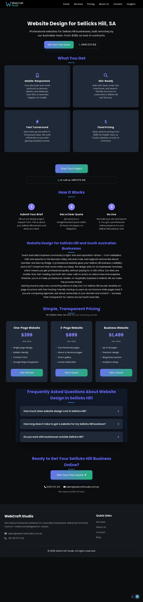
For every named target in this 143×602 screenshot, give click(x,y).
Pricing (91, 4)
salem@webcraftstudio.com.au (81, 486)
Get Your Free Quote (59, 44)
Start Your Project (71, 168)
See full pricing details (86, 315)
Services (78, 4)
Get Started (26, 372)
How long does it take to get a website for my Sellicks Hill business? (65, 424)
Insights (131, 4)
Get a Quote (71, 372)
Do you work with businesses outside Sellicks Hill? (54, 437)
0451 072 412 (87, 44)
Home (66, 4)
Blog (98, 537)
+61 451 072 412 (16, 538)
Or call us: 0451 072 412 (71, 180)
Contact (117, 4)
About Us (104, 4)
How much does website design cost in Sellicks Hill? (55, 411)
